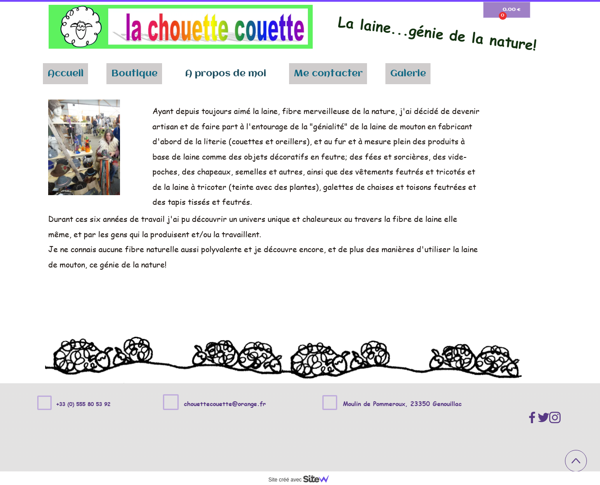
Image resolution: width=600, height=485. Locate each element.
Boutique (134, 73)
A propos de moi (225, 73)
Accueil (66, 73)
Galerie (408, 73)
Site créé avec (302, 480)
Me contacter (328, 73)
